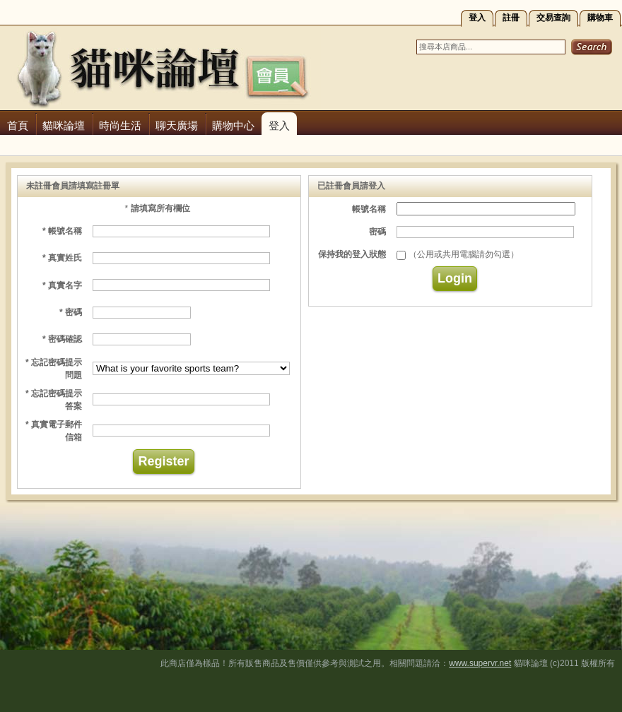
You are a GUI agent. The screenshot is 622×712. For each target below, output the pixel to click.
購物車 (600, 18)
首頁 (17, 125)
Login (455, 278)
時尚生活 (120, 125)
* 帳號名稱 (62, 231)
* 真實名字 (62, 285)
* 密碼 (70, 312)
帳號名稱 (369, 209)
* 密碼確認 (62, 339)
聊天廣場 (177, 125)
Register (163, 461)
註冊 (511, 18)
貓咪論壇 (63, 125)
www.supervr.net (480, 663)
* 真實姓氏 (62, 258)
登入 (477, 18)
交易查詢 (553, 18)
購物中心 (233, 125)
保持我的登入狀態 (352, 254)
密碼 (377, 232)
